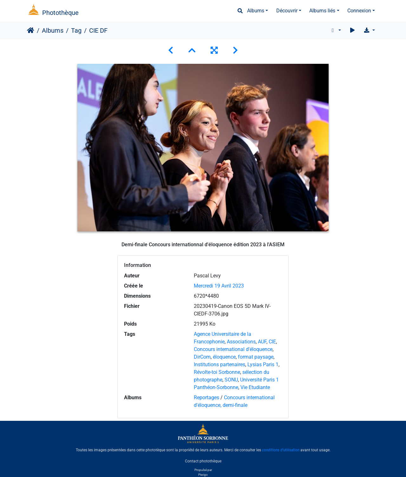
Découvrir (287, 11)
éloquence (224, 357)
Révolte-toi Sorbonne (217, 372)
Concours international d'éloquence (233, 349)
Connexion (359, 11)
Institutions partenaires (219, 364)
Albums (255, 11)
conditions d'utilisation (280, 450)
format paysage (255, 357)
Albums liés (322, 11)
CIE (272, 342)
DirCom (202, 357)
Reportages (206, 397)
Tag (76, 30)
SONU (231, 380)
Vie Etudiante (255, 387)
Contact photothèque (203, 461)
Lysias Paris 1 (262, 364)
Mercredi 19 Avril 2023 (219, 286)
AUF (262, 342)
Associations (241, 342)
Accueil (30, 30)
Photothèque (60, 13)
